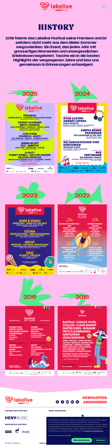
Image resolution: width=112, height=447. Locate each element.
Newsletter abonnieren (94, 400)
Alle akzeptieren (82, 440)
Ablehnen (100, 440)
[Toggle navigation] (104, 6)
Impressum (45, 443)
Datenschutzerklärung (93, 431)
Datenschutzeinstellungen (60, 435)
